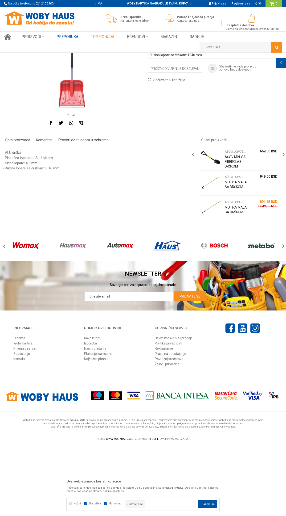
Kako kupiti (92, 408)
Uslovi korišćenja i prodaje (174, 408)
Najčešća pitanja (96, 428)
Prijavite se (190, 366)
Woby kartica (23, 413)
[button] (241, 47)
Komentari (45, 201)
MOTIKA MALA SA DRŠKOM (231, 248)
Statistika (95, 503)
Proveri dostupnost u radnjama (85, 201)
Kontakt (19, 428)
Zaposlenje (21, 423)
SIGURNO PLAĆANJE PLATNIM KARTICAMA (142, 3)
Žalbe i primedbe (167, 434)
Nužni (77, 503)
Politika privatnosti (168, 413)
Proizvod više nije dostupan (175, 130)
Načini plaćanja (95, 418)
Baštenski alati (56, 56)
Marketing (115, 503)
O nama (19, 408)
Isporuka (90, 413)
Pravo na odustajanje (170, 423)
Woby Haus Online (16, 56)
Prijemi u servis (24, 418)
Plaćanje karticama (98, 423)
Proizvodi (37, 56)
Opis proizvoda (19, 201)
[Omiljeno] (258, 3)
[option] (143, 3)
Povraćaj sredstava (169, 428)
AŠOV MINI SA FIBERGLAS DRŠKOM (234, 222)
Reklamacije (164, 418)
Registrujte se (241, 3)
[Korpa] (274, 5)
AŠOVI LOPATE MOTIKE (84, 56)
